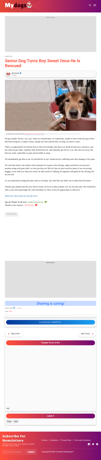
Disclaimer (54, 440)
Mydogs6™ (70, 452)
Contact (45, 440)
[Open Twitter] (93, 444)
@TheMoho (29, 205)
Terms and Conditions (82, 440)
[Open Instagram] (97, 444)
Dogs (9, 421)
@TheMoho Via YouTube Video (34, 134)
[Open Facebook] (89, 444)
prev (7, 408)
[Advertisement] (50, 35)
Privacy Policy (66, 440)
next (9, 408)
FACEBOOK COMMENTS (50, 322)
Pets (10, 311)
